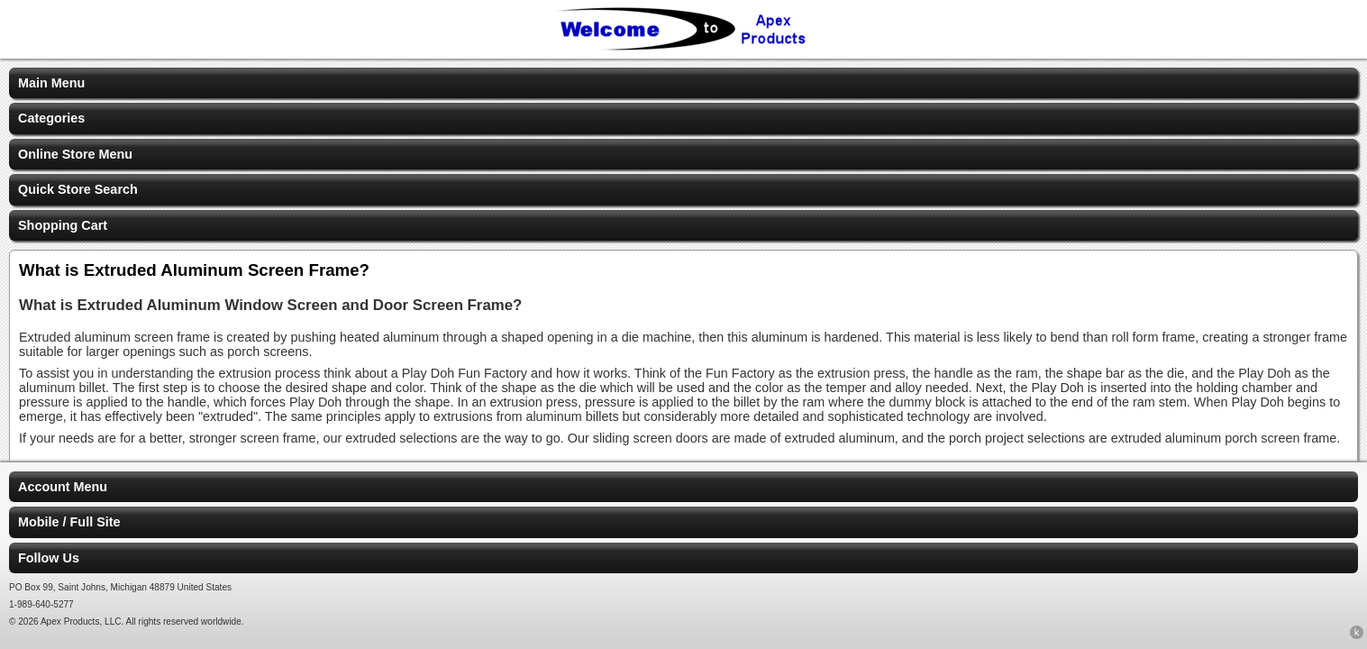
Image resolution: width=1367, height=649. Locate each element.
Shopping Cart (62, 225)
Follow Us (48, 558)
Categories (51, 118)
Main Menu (51, 83)
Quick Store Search (78, 189)
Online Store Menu (75, 154)
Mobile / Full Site (69, 522)
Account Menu (62, 487)
